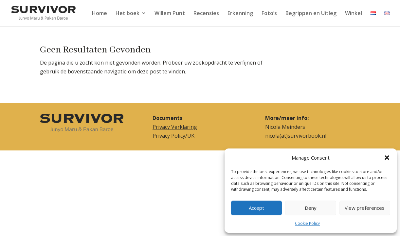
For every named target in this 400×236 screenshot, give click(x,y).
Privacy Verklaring (175, 126)
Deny (311, 208)
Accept (256, 208)
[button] (387, 157)
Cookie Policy (307, 223)
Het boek (127, 14)
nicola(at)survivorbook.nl (295, 135)
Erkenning (240, 14)
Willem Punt (170, 14)
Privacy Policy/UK (173, 135)
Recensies (206, 14)
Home (99, 14)
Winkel (353, 14)
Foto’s (269, 14)
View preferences (365, 208)
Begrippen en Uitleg (310, 14)
